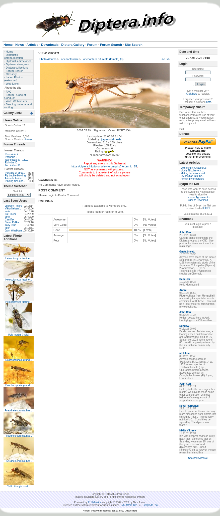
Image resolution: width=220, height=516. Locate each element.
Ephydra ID (11, 162)
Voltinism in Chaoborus (193, 167)
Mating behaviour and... (194, 173)
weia (7, 211)
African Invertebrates (192, 178)
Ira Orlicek (11, 214)
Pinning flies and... (15, 181)
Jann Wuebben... (14, 230)
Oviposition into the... (192, 176)
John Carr (185, 232)
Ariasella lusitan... (14, 178)
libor (7, 227)
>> (168, 59)
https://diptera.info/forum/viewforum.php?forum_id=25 (104, 166)
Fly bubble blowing (15, 175)
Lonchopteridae (69, 59)
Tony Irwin (10, 225)
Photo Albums (47, 59)
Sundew (184, 326)
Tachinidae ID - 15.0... (17, 159)
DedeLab (184, 279)
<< (163, 59)
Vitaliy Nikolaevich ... (192, 170)
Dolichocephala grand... (18, 360)
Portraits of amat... (15, 172)
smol (7, 216)
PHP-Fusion (95, 502)
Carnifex (9, 219)
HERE (206, 208)
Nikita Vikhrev (187, 430)
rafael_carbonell (189, 405)
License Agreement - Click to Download (197, 198)
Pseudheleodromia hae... (18, 410)
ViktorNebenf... (13, 208)
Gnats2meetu (187, 251)
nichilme (184, 353)
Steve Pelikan (12, 222)
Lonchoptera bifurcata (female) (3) (102, 59)
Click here (191, 93)
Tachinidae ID (12, 165)
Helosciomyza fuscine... (18, 258)
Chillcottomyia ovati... (18, 486)
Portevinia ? (11, 154)
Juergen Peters (13, 205)
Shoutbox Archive (198, 458)
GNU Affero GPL (129, 505)
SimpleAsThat (150, 505)
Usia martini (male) (18, 334)
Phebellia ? (11, 157)
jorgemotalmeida (111, 139)
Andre (183, 290)
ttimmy (28, 139)
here (208, 102)
